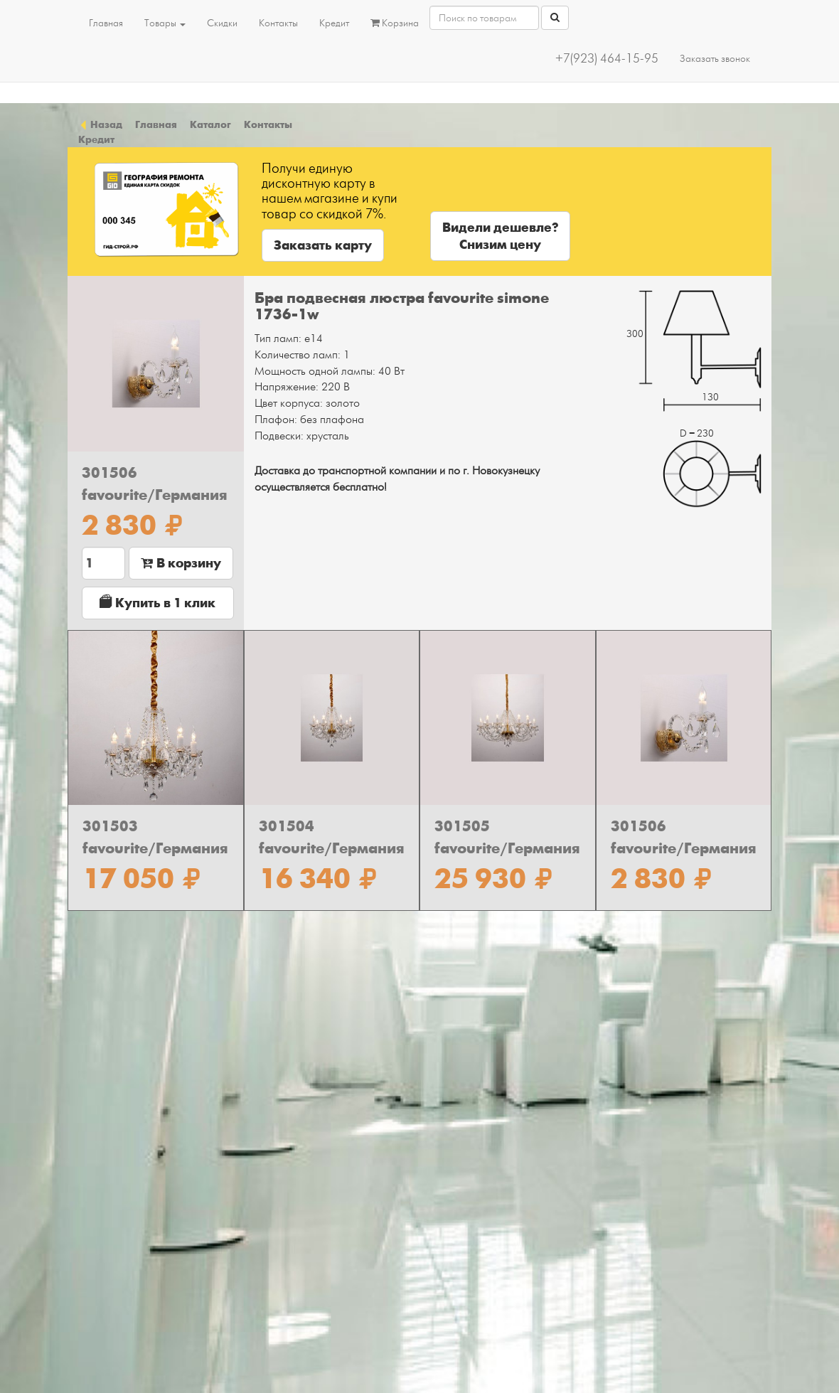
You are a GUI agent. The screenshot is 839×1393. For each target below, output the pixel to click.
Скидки (222, 23)
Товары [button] (165, 23)
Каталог (210, 124)
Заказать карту (323, 245)
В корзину (181, 563)
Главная (106, 23)
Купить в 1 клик (157, 602)
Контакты (278, 23)
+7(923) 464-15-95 (606, 58)
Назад (100, 124)
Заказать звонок (715, 58)
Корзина (394, 23)
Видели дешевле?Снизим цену (500, 236)
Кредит (334, 23)
